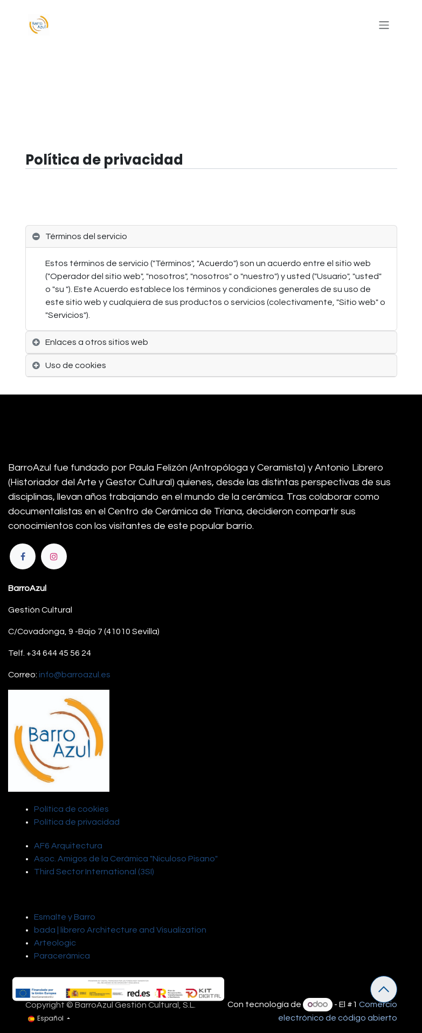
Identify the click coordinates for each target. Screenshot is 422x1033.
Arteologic (55, 943)
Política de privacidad (77, 822)
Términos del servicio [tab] (86, 236)
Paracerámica (62, 956)
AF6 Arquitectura (68, 845)
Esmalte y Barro (64, 917)
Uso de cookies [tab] (75, 365)
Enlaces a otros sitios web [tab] (96, 342)
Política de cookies (71, 809)
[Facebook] (23, 556)
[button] (383, 989)
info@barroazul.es (74, 674)
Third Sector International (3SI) (94, 871)
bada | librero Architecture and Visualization (120, 930)
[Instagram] (54, 556)
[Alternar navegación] (384, 24)
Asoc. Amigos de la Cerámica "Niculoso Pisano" (126, 858)
